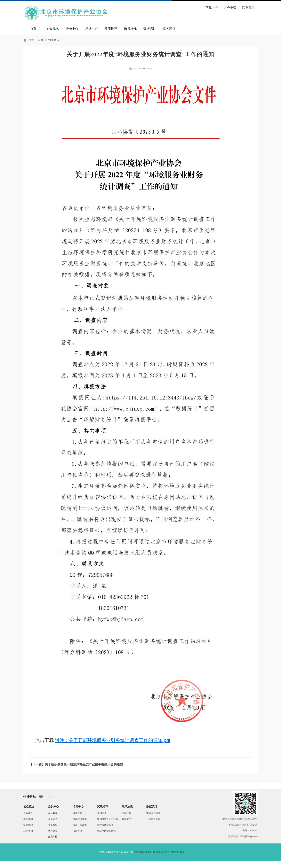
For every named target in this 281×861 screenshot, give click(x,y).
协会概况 (52, 28)
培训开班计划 (80, 825)
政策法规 (130, 28)
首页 (33, 28)
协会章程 (28, 825)
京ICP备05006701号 (144, 852)
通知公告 (53, 40)
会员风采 (52, 825)
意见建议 (169, 28)
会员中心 (72, 28)
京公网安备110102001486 (170, 852)
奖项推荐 (111, 28)
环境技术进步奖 (105, 825)
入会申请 (230, 7)
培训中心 (91, 28)
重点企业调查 (153, 813)
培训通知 (77, 813)
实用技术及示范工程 (107, 819)
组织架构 (28, 819)
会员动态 (52, 819)
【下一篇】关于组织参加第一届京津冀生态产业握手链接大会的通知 (76, 764)
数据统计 (149, 28)
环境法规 (126, 813)
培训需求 (77, 830)
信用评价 (102, 813)
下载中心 (211, 7)
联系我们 (248, 7)
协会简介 (28, 813)
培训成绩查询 (80, 819)
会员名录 (52, 813)
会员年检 (52, 836)
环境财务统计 (153, 819)
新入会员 (52, 830)
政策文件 (126, 819)
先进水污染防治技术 (107, 830)
